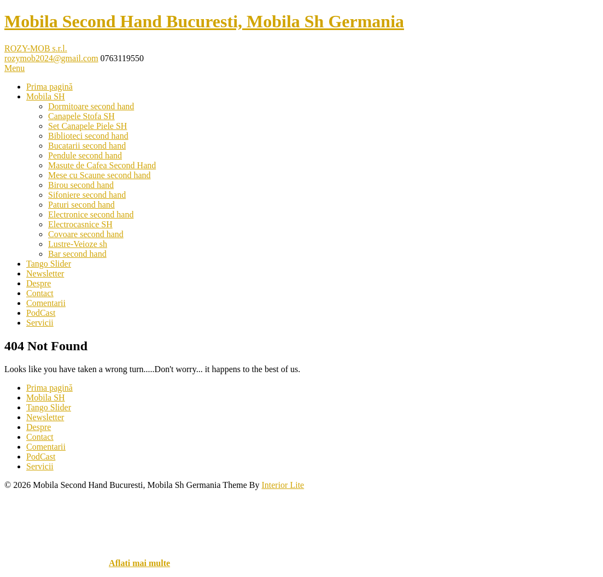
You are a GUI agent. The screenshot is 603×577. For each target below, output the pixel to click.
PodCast (40, 312)
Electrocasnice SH (80, 224)
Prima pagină (49, 86)
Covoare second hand (86, 234)
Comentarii (46, 303)
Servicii (40, 322)
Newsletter (45, 273)
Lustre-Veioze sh (77, 244)
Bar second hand (77, 253)
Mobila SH (45, 96)
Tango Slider (48, 263)
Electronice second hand (90, 214)
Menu (14, 68)
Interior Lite (282, 485)
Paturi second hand (81, 204)
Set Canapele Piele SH (87, 126)
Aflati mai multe (139, 563)
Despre (38, 283)
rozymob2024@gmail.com (51, 58)
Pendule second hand (85, 155)
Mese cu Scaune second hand (99, 175)
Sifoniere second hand (87, 194)
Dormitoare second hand (91, 106)
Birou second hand (81, 185)
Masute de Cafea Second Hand (102, 165)
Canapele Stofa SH (81, 116)
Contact (40, 293)
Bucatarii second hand (87, 145)
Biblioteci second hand (88, 135)
